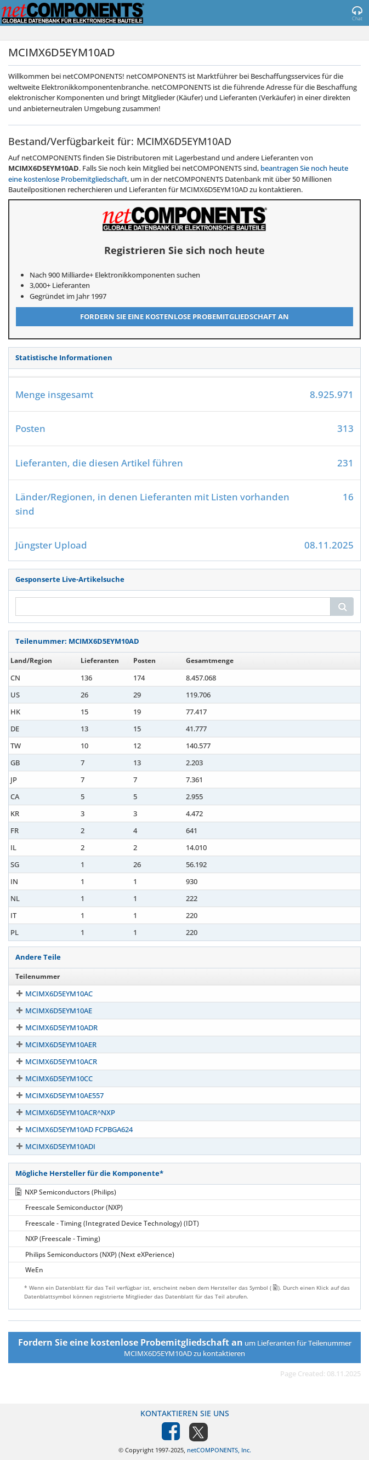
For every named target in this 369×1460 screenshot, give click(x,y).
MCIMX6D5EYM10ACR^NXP (60, 1112)
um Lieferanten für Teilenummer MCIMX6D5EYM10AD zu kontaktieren (184, 1347)
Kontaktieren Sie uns (184, 1413)
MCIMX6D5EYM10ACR (51, 1061)
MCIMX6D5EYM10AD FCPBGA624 (69, 1129)
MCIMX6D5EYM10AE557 (54, 1095)
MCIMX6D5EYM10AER (51, 1044)
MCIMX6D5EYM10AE (48, 1010)
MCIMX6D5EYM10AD (49, 678)
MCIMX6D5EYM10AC (49, 994)
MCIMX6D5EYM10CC (49, 1078)
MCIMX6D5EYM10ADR (51, 1027)
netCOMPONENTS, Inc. (219, 1450)
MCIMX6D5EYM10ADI (50, 1146)
